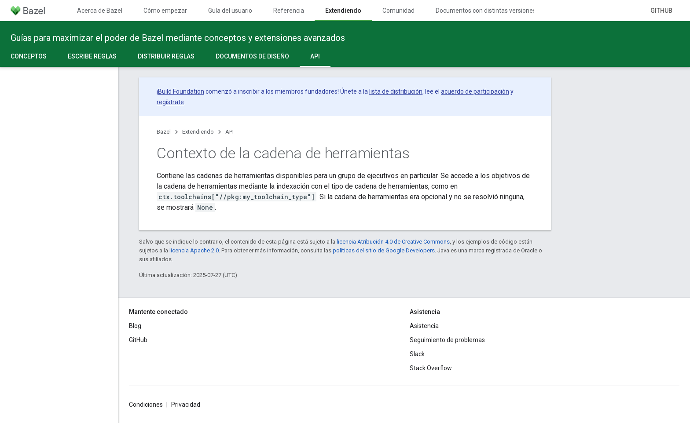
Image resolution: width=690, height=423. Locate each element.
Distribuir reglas (166, 56)
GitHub (661, 10)
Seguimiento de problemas (447, 339)
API (229, 131)
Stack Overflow (431, 368)
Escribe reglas (92, 56)
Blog (135, 325)
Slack (417, 353)
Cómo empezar (165, 10)
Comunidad (398, 10)
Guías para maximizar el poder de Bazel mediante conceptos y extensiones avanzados (178, 38)
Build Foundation (181, 91)
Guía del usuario (230, 10)
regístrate (170, 102)
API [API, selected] (315, 56)
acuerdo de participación (475, 91)
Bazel (164, 131)
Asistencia (424, 325)
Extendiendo (198, 131)
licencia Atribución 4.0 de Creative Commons (393, 241)
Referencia (288, 10)
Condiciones (146, 404)
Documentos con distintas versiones (486, 10)
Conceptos (29, 56)
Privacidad (185, 404)
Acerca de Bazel (99, 10)
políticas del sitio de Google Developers (384, 250)
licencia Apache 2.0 (194, 250)
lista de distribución (395, 91)
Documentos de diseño (252, 56)
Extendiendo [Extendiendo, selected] (343, 10)
